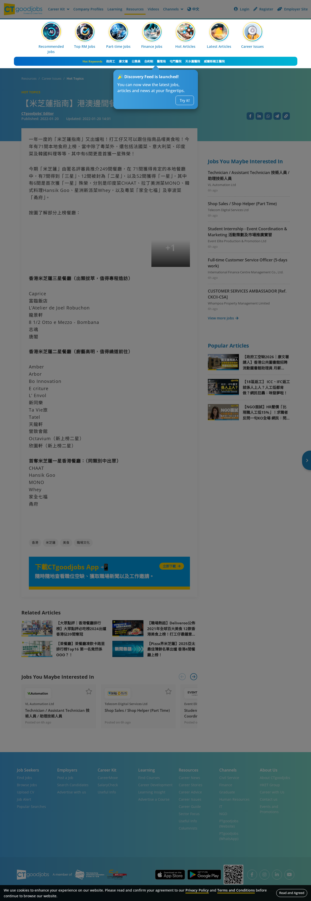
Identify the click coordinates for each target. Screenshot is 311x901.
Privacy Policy (197, 890)
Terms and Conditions (236, 890)
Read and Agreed (291, 893)
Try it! (185, 100)
